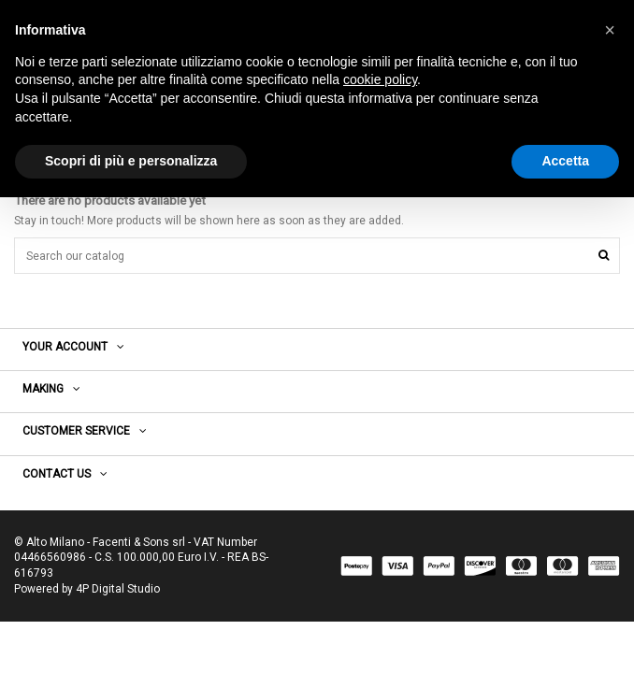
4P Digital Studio (118, 588)
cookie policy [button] (380, 79)
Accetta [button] (565, 160)
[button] (610, 30)
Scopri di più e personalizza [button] (131, 160)
